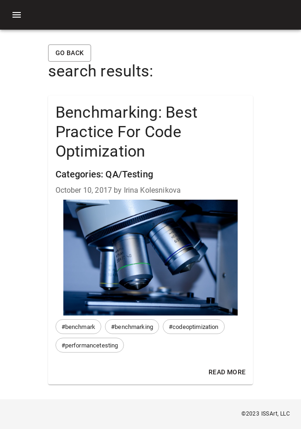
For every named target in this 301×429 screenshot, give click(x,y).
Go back (70, 53)
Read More (227, 372)
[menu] (17, 15)
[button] (78, 326)
